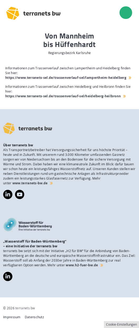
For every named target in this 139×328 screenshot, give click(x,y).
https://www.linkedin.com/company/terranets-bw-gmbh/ (7, 194)
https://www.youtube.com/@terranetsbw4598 (19, 192)
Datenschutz (34, 317)
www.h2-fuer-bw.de (82, 265)
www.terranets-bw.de (30, 183)
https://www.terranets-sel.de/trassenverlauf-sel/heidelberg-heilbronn (63, 96)
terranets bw (25, 308)
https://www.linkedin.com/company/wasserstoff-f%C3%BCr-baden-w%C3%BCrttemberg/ (7, 276)
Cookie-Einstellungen (121, 324)
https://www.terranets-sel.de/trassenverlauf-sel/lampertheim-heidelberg (65, 77)
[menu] (125, 12)
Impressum (12, 317)
